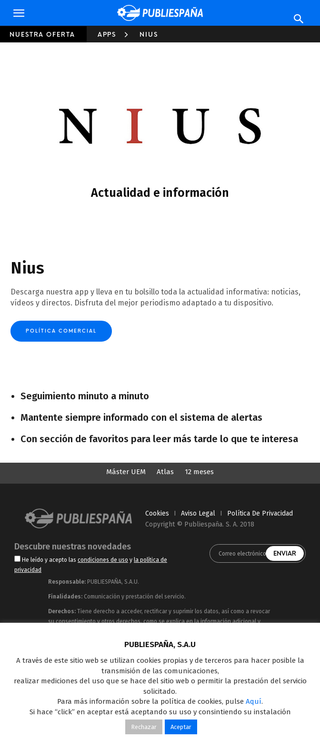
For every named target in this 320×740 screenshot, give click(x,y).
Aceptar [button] (180, 726)
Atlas (165, 471)
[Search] (299, 19)
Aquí (253, 701)
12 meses (199, 471)
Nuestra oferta (42, 34)
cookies (157, 513)
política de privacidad (260, 513)
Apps (107, 34)
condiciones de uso (103, 560)
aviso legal (198, 513)
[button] (18, 13)
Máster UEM (126, 471)
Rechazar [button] (144, 726)
